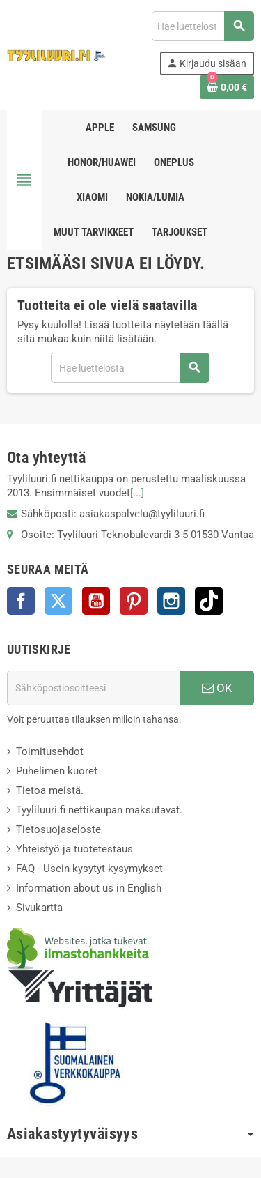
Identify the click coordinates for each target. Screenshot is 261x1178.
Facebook (21, 601)
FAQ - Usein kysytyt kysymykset (89, 868)
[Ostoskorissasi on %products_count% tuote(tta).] (227, 87)
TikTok (209, 601)
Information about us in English (88, 888)
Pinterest (134, 601)
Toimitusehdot (50, 751)
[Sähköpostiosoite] (93, 688)
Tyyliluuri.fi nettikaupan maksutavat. (99, 810)
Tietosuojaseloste (58, 829)
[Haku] (202, 26)
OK (217, 688)
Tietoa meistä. (50, 790)
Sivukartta (39, 907)
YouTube (96, 601)
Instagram (171, 601)
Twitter (58, 601)
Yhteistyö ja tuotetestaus (74, 849)
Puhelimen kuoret (56, 771)
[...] (137, 493)
